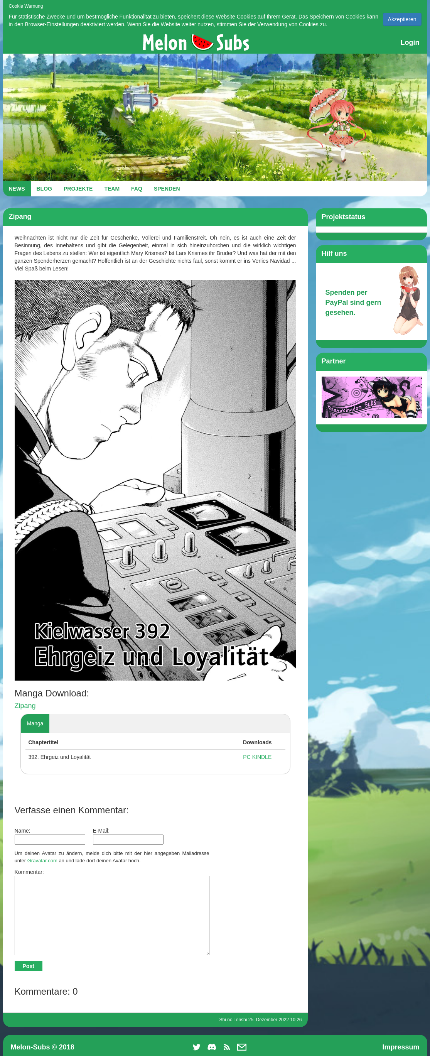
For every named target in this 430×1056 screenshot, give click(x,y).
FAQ (136, 189)
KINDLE (262, 757)
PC (246, 757)
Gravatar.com (42, 860)
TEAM (112, 189)
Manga (35, 723)
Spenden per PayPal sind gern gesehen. (353, 302)
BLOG (44, 189)
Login (410, 42)
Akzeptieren (402, 19)
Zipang (25, 706)
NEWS (17, 189)
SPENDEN (167, 189)
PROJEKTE (78, 189)
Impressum (400, 1047)
